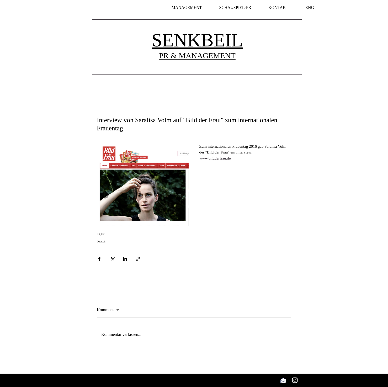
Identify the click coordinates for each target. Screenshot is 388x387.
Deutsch (101, 241)
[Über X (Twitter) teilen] (112, 258)
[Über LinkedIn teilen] (125, 258)
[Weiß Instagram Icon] (295, 380)
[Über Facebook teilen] (99, 258)
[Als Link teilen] (137, 258)
